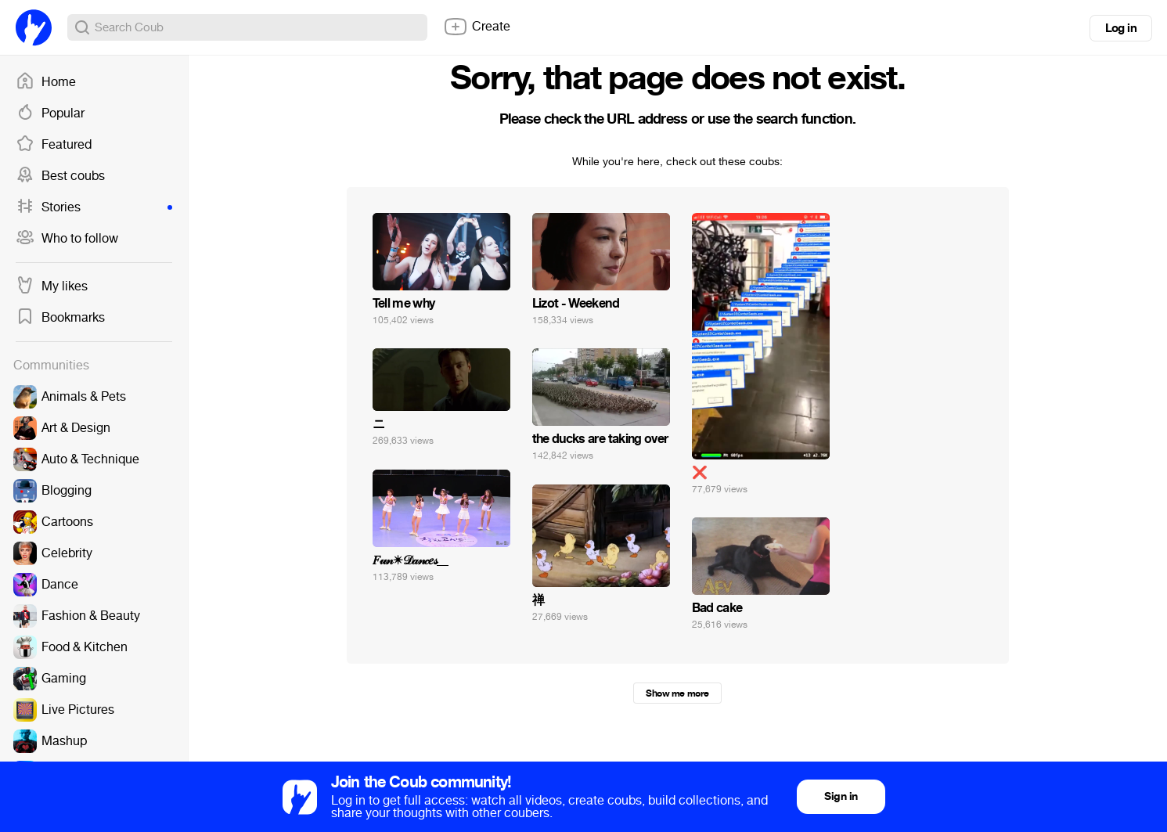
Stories (94, 207)
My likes (52, 286)
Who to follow (67, 239)
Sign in (840, 796)
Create (476, 26)
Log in (1120, 28)
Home (46, 82)
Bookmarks (60, 318)
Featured (54, 145)
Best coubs (60, 176)
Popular (50, 113)
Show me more (677, 693)
